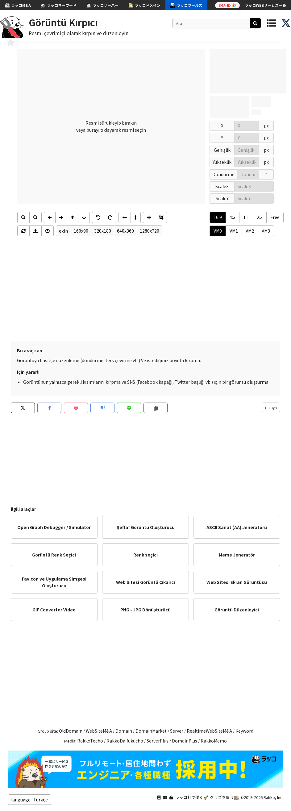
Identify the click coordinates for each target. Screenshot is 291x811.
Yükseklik (222, 162)
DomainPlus (184, 741)
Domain (123, 731)
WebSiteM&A (99, 731)
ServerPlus (157, 741)
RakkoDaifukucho (124, 741)
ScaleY (222, 198)
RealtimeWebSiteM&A (209, 731)
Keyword (244, 731)
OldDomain (70, 731)
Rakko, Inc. (273, 797)
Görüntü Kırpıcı (63, 22)
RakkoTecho (90, 741)
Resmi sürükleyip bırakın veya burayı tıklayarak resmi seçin (111, 126)
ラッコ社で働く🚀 (191, 797)
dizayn (271, 407)
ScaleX (222, 186)
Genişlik (222, 150)
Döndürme (223, 174)
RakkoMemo (214, 741)
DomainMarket (151, 731)
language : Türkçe (29, 800)
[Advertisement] (145, 294)
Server (176, 731)
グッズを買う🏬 (224, 797)
